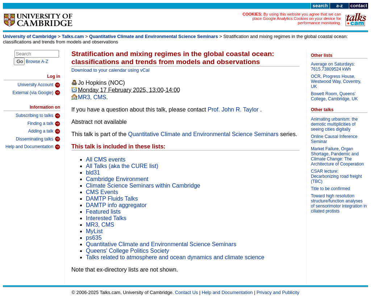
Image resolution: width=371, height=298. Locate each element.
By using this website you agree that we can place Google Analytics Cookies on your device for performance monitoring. (296, 18)
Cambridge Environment (117, 179)
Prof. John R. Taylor (234, 109)
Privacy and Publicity (278, 292)
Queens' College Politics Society (127, 251)
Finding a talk (44, 124)
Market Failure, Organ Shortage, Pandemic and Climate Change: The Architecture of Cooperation (337, 156)
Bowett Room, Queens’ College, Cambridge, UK (334, 96)
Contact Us (186, 292)
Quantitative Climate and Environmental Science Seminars (153, 36)
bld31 (93, 172)
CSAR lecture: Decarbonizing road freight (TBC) (336, 176)
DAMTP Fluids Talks (112, 199)
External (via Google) (36, 93)
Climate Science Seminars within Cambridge (143, 185)
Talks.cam (73, 36)
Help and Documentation (32, 147)
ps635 (94, 238)
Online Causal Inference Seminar (334, 139)
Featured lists (103, 212)
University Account (38, 85)
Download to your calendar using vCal (110, 70)
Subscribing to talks (38, 116)
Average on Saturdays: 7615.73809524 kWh (333, 67)
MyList (94, 231)
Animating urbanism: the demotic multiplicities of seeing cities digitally (334, 124)
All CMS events (105, 159)
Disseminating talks (38, 139)
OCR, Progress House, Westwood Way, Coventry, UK (336, 81)
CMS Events (102, 192)
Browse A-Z (37, 61)
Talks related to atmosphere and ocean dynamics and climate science (175, 257)
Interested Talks (106, 218)
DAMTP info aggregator (116, 205)
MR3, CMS (92, 97)
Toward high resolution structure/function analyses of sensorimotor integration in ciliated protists (339, 203)
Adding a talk (44, 131)
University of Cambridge (30, 36)
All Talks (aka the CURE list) (122, 166)
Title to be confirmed (330, 188)
